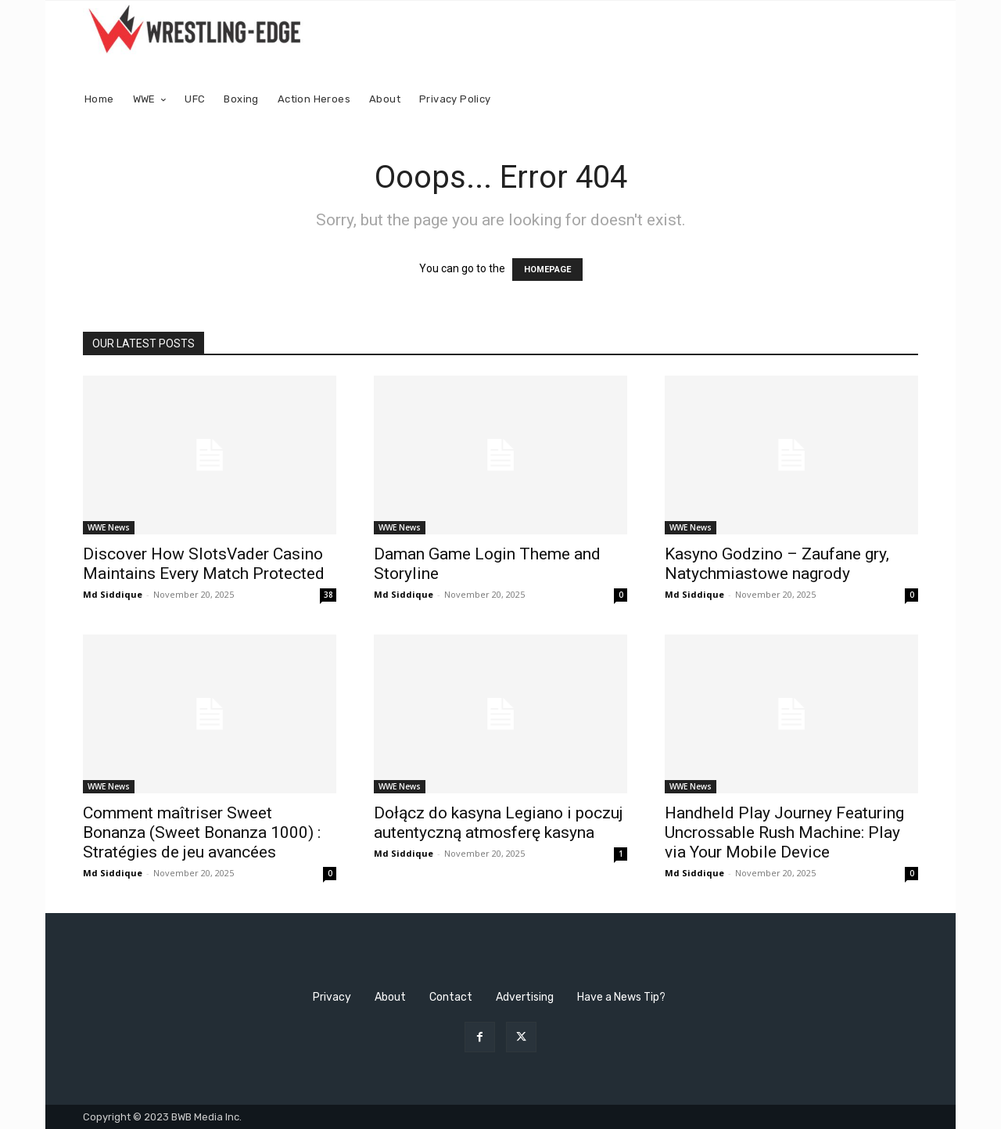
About (390, 997)
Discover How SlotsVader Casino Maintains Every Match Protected (204, 564)
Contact (450, 997)
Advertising (525, 997)
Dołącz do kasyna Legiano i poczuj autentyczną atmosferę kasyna (498, 823)
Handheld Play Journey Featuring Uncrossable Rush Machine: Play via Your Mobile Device (784, 832)
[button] (899, 99)
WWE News (109, 527)
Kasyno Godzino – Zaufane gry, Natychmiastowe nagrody (777, 564)
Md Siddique (112, 594)
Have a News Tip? (621, 997)
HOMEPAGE (547, 269)
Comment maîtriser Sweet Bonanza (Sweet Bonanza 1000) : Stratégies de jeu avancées (202, 832)
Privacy (332, 997)
